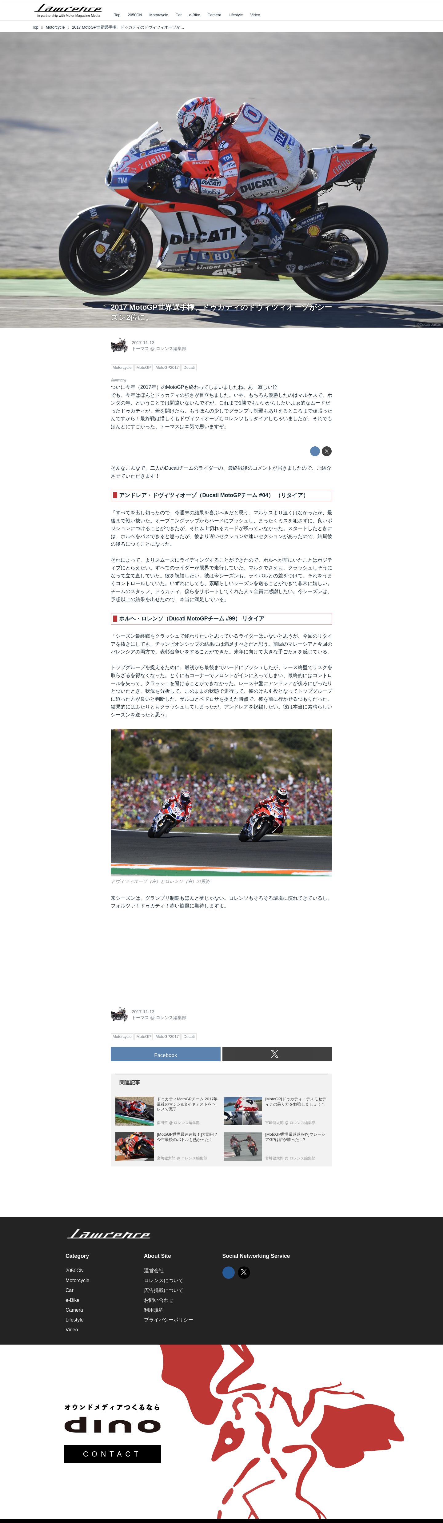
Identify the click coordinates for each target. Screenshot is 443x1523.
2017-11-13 (143, 342)
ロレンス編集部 (171, 348)
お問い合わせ (159, 1300)
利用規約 (154, 1310)
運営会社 (154, 1270)
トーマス (140, 348)
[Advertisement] (157, 956)
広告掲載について (163, 1290)
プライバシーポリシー (168, 1319)
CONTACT (112, 1454)
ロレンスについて (163, 1280)
